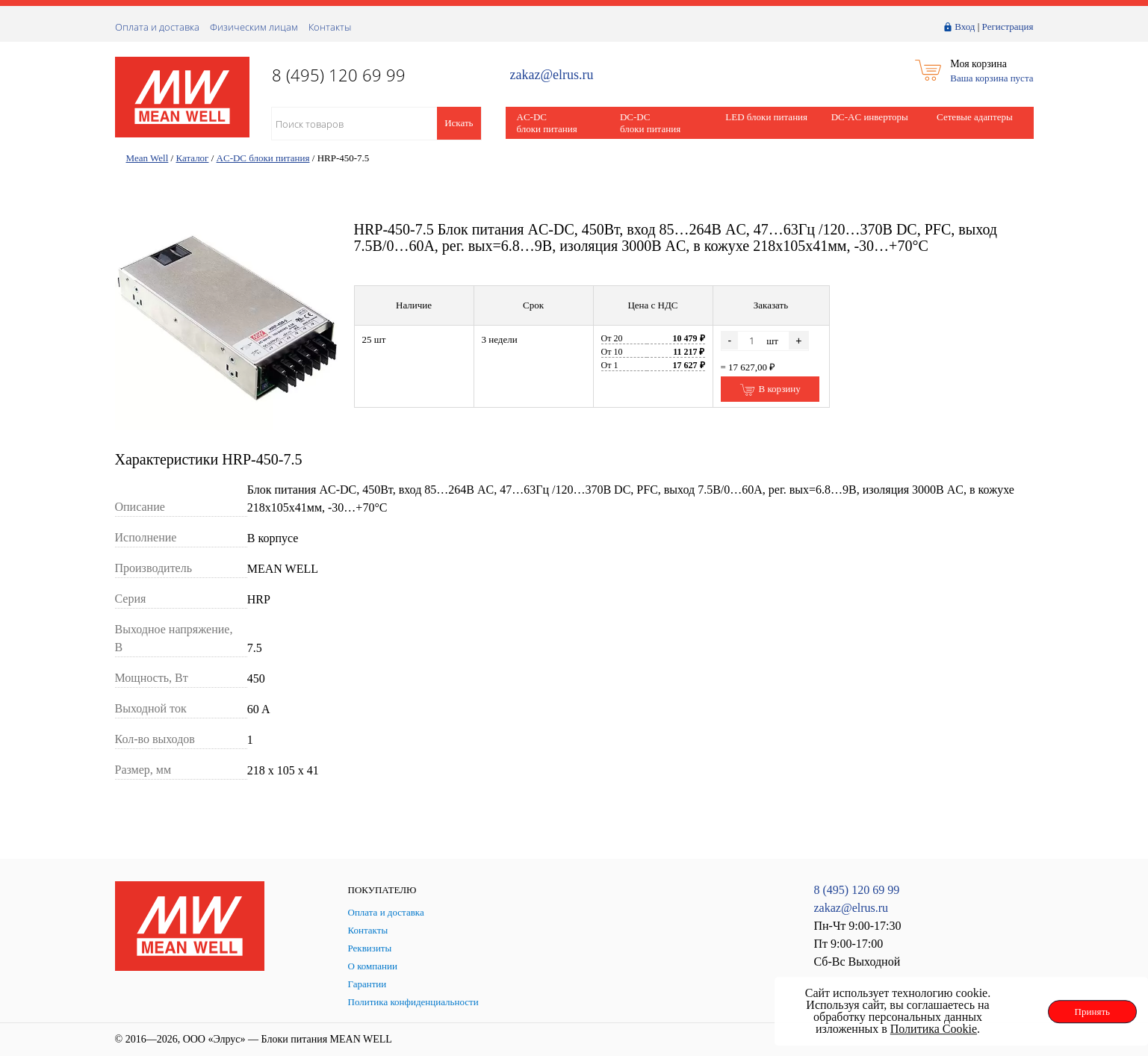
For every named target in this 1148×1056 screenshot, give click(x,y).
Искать (458, 122)
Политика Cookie (933, 1028)
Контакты (329, 27)
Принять (1092, 1011)
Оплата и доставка (157, 27)
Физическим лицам (254, 27)
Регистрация (1008, 26)
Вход (965, 26)
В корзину (770, 389)
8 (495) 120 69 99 (857, 889)
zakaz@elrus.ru (552, 75)
